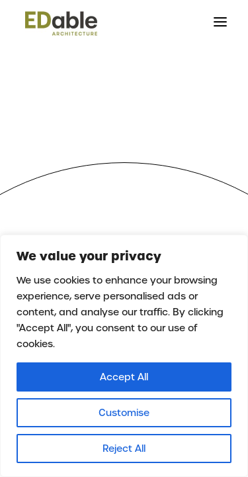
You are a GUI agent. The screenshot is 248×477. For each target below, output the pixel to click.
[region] (124, 356)
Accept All (124, 377)
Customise (124, 412)
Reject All (124, 448)
